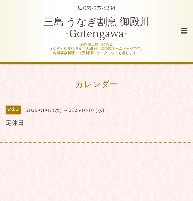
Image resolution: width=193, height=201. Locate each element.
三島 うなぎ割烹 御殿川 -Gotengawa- (96, 28)
